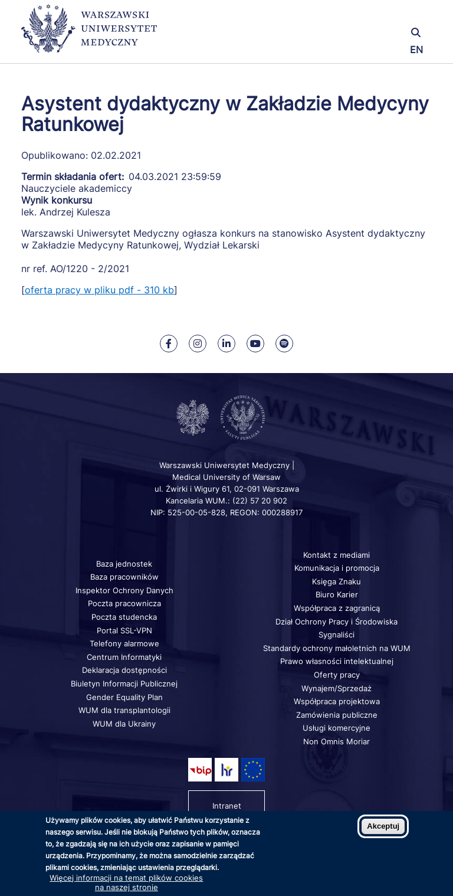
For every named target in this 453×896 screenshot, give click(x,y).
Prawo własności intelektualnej (336, 661)
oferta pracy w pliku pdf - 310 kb (99, 290)
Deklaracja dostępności (124, 670)
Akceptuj (383, 826)
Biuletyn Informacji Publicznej (124, 683)
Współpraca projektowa (337, 701)
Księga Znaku (336, 581)
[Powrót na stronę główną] (89, 34)
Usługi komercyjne (336, 728)
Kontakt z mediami (336, 555)
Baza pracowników (124, 576)
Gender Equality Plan (124, 697)
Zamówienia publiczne (337, 715)
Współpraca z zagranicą (337, 608)
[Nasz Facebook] (169, 343)
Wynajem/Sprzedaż (336, 688)
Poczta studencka (124, 617)
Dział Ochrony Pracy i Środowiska (336, 621)
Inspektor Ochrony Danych (124, 590)
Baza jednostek (124, 563)
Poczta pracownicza (124, 603)
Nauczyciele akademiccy (76, 188)
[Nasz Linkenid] (226, 343)
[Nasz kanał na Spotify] (284, 343)
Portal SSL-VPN (124, 630)
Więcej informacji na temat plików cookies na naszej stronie (126, 882)
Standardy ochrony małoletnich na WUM (337, 648)
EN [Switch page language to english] (416, 49)
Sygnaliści (336, 634)
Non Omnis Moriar (336, 741)
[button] (363, 16)
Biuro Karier (337, 594)
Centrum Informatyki (124, 657)
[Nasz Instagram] (197, 343)
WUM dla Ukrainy (124, 723)
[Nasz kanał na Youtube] (255, 343)
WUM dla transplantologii (124, 710)
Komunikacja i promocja (336, 568)
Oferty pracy (337, 674)
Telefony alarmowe (124, 643)
